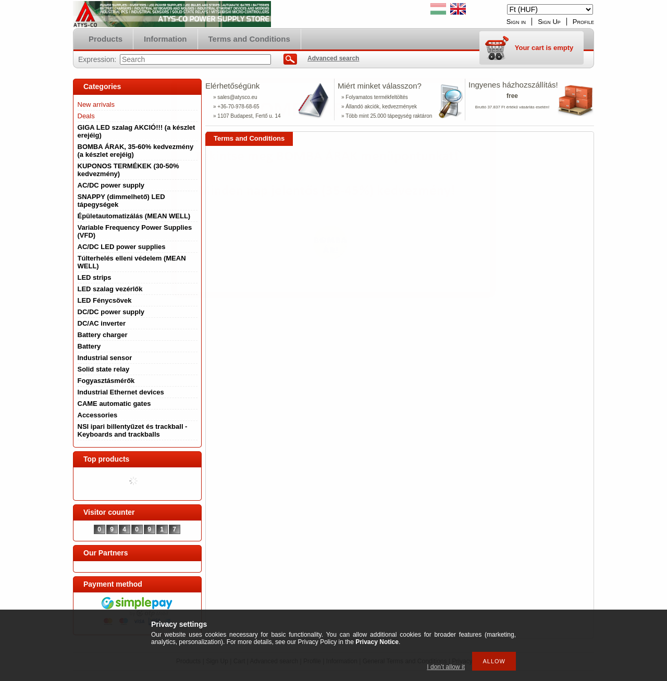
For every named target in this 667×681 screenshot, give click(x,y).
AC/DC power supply (111, 185)
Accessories (98, 415)
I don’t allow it (446, 667)
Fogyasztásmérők (106, 381)
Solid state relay (104, 369)
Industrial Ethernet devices (121, 392)
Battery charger (103, 335)
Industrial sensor (105, 358)
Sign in (516, 22)
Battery (89, 346)
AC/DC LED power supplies (122, 247)
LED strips (95, 277)
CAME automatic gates (114, 403)
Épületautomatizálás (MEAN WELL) (134, 216)
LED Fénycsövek (105, 300)
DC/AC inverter (102, 323)
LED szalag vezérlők (110, 289)
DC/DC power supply (111, 312)
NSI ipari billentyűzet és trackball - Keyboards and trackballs (133, 430)
